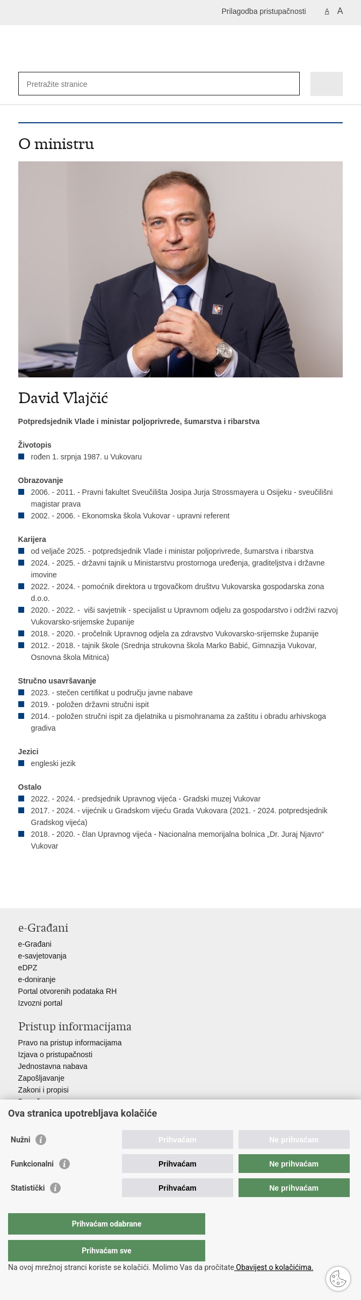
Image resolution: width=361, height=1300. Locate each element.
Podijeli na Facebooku (47, 891)
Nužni (20, 1161)
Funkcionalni (32, 1185)
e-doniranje (37, 979)
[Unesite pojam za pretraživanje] (65, 84)
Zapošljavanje (41, 1078)
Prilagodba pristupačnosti (263, 11)
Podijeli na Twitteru (70, 891)
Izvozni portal (40, 1003)
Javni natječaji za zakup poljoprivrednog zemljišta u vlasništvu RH (127, 1113)
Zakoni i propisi (43, 1090)
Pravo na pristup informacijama (70, 1042)
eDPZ (28, 967)
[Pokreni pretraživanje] (289, 84)
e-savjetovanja (42, 956)
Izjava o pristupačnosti (55, 1054)
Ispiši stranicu (24, 891)
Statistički (28, 1209)
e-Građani (35, 944)
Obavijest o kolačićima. (273, 1267)
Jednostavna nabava (53, 1066)
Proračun (33, 1101)
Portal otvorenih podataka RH (67, 991)
